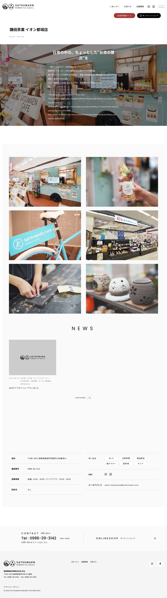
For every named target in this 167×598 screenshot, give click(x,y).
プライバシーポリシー (12, 587)
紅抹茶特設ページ (124, 15)
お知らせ (127, 6)
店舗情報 (140, 6)
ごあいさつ (114, 6)
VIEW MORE (80, 398)
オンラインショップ (127, 538)
